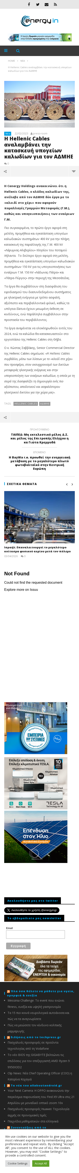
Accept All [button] (41, 1163)
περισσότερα (74, 171)
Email (9, 928)
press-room (40, 133)
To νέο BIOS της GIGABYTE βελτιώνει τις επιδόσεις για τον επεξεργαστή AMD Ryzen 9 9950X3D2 (39, 1061)
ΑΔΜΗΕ (45, 403)
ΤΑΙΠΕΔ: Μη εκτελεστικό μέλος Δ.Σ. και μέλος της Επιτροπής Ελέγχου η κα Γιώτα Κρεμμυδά (39, 436)
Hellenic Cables (26, 403)
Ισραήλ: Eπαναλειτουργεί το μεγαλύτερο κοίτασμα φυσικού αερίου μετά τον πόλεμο (37, 549)
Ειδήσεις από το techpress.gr (36, 1037)
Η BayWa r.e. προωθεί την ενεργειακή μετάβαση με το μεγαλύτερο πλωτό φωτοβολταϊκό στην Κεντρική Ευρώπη (39, 461)
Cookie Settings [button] (18, 1163)
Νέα (7, 133)
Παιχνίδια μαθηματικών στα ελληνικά (33, 1121)
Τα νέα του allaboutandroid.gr (36, 1085)
